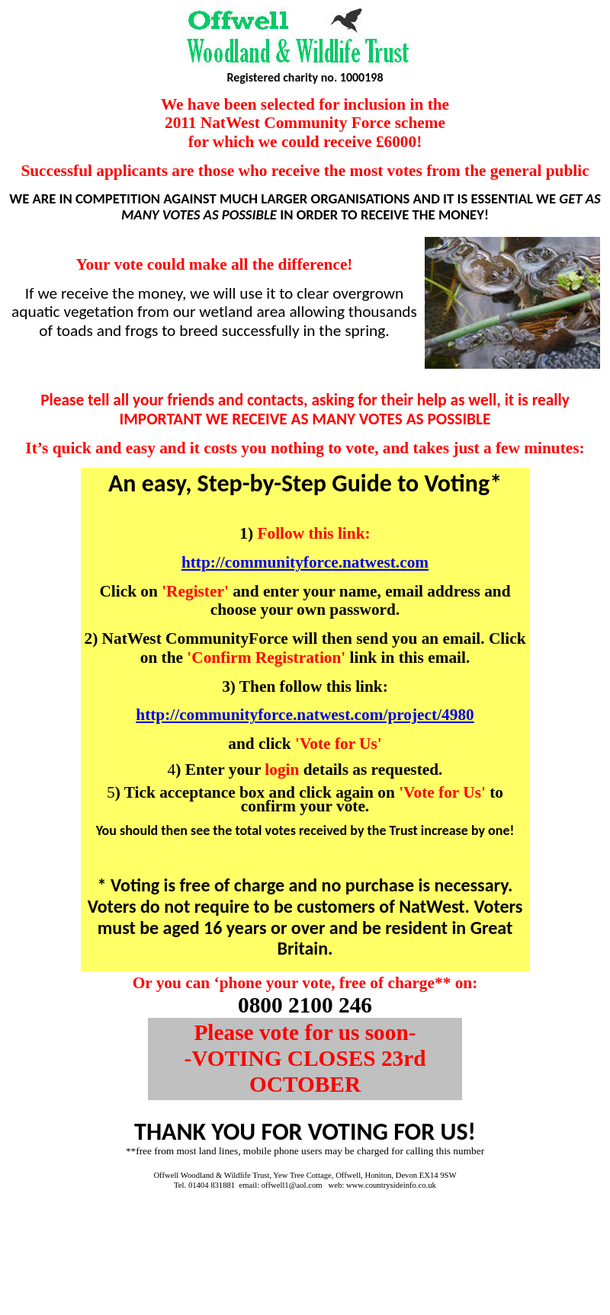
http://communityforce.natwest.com (305, 562)
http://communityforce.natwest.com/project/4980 (305, 714)
